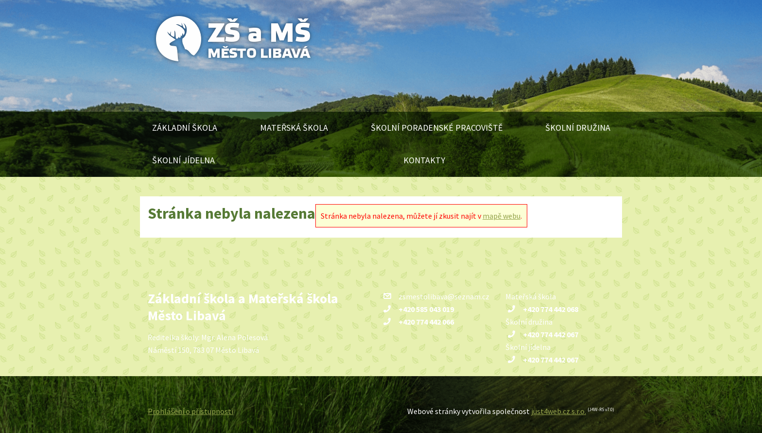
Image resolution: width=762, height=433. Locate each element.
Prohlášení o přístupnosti (190, 411)
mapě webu (501, 216)
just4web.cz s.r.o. (558, 411)
